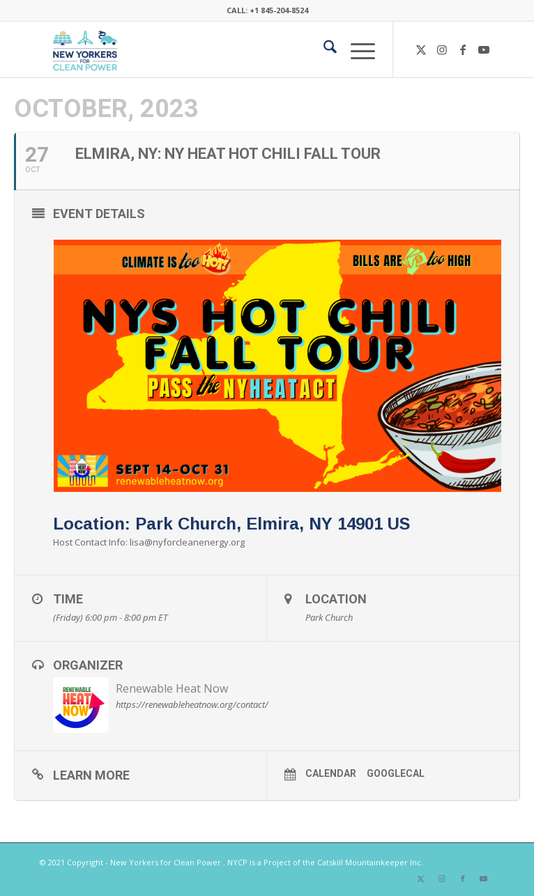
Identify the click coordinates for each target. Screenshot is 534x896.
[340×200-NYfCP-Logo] (221, 49)
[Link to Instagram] (442, 49)
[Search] (323, 49)
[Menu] (356, 49)
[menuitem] (323, 49)
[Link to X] (421, 49)
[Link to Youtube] (483, 49)
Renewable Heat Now (172, 688)
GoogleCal (396, 773)
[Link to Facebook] (462, 49)
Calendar (330, 773)
